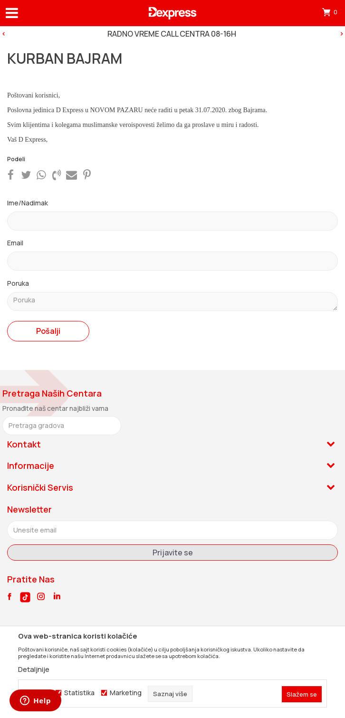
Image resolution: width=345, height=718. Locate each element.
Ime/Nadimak (27, 203)
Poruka (18, 283)
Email (15, 243)
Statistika (79, 692)
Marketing (126, 692)
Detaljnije (33, 669)
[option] (172, 34)
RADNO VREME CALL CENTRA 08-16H (171, 34)
